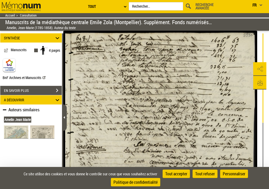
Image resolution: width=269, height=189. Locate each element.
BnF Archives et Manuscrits (24, 77)
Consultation (28, 15)
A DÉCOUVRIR (32, 99)
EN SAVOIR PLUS (33, 90)
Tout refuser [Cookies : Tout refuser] (205, 174)
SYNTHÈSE (32, 38)
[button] (259, 69)
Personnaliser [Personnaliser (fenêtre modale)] (234, 174)
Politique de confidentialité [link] (135, 182)
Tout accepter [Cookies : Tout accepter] (176, 174)
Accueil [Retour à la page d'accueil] (10, 15)
